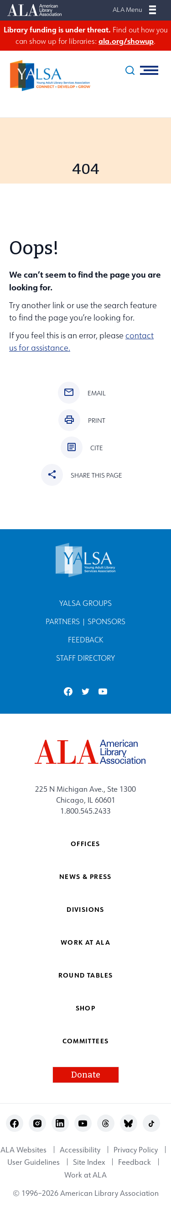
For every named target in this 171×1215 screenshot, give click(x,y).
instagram (37, 1123)
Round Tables (85, 975)
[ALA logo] (85, 752)
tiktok (151, 1123)
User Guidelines (33, 1162)
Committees (85, 1040)
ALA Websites (23, 1149)
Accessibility (80, 1149)
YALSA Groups (85, 603)
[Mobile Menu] (152, 9)
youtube (102, 691)
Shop (86, 1008)
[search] (130, 70)
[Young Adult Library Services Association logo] (45, 75)
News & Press (85, 876)
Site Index (89, 1162)
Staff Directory (85, 658)
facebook (68, 691)
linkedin (60, 1123)
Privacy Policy (136, 1149)
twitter (85, 691)
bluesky (128, 1123)
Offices (85, 843)
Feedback (85, 640)
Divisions (85, 909)
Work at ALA (85, 942)
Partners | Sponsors (85, 621)
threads (105, 1123)
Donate (85, 1075)
